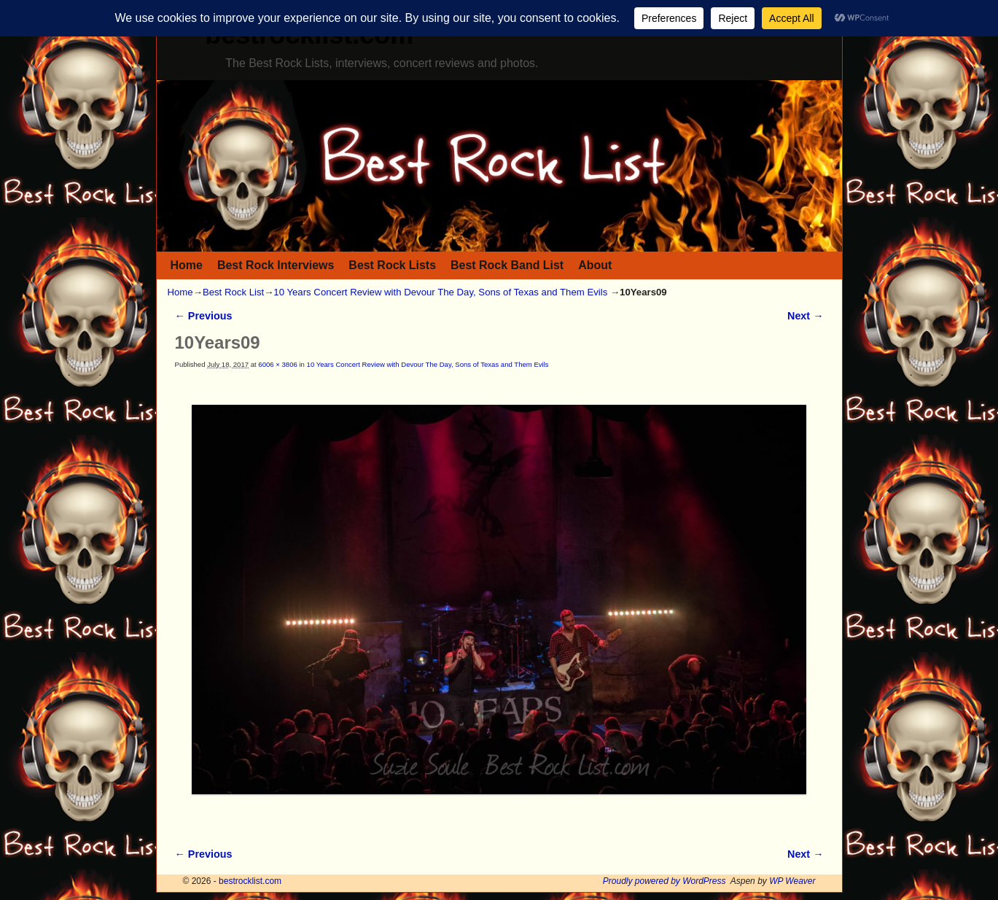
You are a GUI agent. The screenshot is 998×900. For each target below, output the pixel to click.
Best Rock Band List (507, 265)
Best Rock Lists (392, 265)
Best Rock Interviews (275, 265)
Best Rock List (233, 292)
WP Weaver (792, 881)
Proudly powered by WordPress (664, 881)
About (595, 265)
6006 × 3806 (277, 364)
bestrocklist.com (250, 881)
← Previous (204, 316)
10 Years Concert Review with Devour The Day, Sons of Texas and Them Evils (440, 292)
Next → (805, 316)
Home (187, 265)
